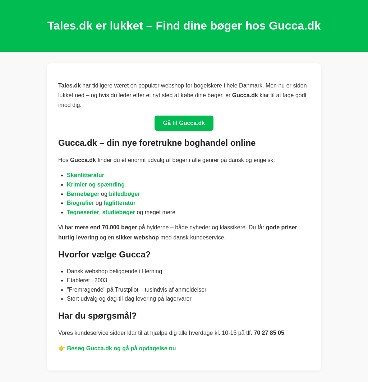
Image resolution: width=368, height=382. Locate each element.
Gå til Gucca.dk (184, 123)
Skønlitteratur (85, 175)
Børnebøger (83, 194)
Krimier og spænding (96, 184)
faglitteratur (119, 203)
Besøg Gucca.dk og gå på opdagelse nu (121, 348)
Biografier (80, 203)
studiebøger (118, 212)
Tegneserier (83, 212)
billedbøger (124, 194)
